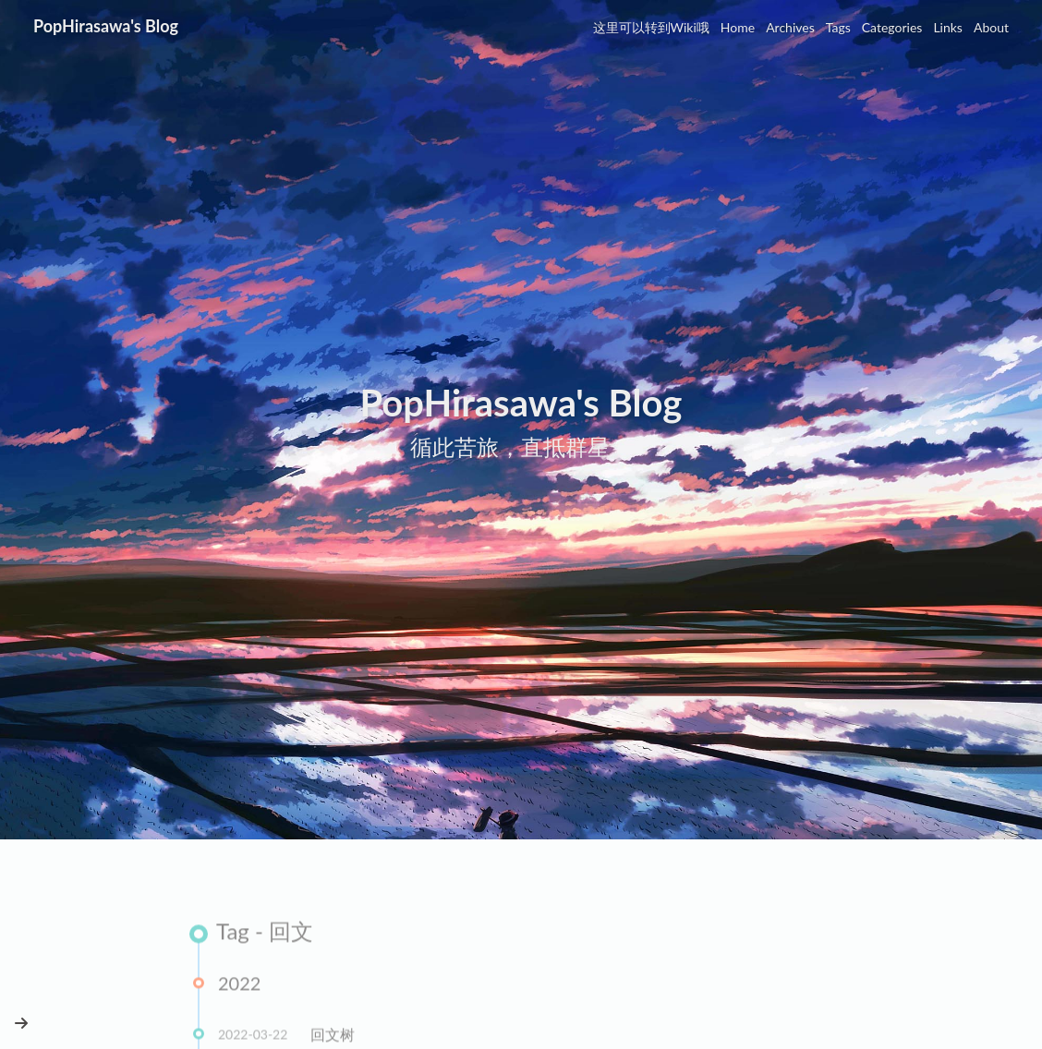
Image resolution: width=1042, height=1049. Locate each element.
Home (738, 27)
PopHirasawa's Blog (105, 26)
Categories (892, 27)
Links (948, 27)
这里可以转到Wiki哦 (651, 27)
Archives (790, 27)
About (991, 27)
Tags (838, 27)
